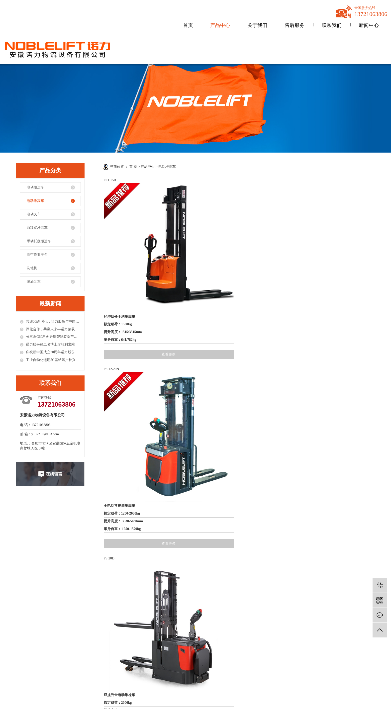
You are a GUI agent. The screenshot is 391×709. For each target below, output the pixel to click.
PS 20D (243, 180)
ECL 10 (243, 298)
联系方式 (152, 637)
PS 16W (310, 180)
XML (324, 622)
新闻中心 (369, 25)
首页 (188, 25)
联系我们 (332, 25)
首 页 (133, 167)
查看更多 (133, 283)
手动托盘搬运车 (39, 241)
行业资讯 (106, 645)
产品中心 (220, 25)
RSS (314, 622)
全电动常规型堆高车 (186, 245)
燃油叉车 (34, 281)
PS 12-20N (178, 180)
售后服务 (294, 25)
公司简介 (13, 637)
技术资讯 (106, 653)
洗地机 (32, 268)
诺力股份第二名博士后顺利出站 (50, 344)
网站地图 (302, 622)
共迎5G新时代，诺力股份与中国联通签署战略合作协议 (53, 321)
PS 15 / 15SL (113, 298)
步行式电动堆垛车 (184, 363)
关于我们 (257, 25)
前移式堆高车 (37, 228)
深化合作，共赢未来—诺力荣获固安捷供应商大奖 (53, 329)
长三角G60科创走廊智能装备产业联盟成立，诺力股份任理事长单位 (53, 337)
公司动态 (106, 637)
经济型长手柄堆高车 (119, 245)
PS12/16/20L (180, 298)
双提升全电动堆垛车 (253, 245)
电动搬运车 (35, 187)
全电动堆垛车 (114, 363)
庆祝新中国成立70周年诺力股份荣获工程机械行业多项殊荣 (53, 352)
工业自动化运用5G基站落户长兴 (51, 360)
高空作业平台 (37, 255)
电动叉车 (34, 214)
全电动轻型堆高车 (252, 363)
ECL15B (110, 180)
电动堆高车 (35, 201)
